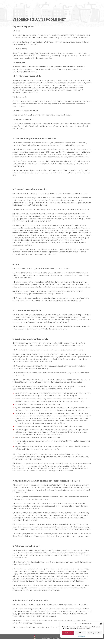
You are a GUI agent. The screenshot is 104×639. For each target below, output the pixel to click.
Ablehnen (80, 633)
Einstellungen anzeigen (94, 633)
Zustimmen (68, 633)
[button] (101, 623)
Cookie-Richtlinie (81, 636)
